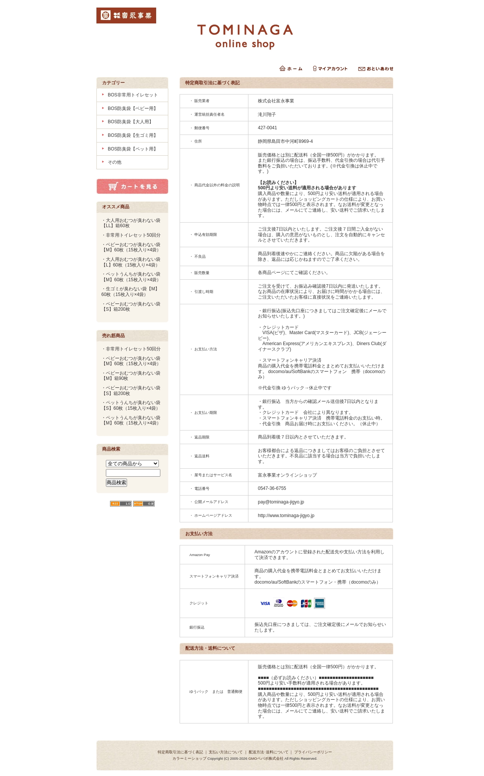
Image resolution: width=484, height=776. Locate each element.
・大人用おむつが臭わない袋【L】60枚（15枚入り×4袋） (130, 262)
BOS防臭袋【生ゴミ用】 (133, 135)
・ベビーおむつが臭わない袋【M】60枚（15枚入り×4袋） (131, 247)
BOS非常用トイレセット (133, 95)
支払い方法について (226, 752)
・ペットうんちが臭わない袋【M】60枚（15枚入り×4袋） (131, 276)
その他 (114, 162)
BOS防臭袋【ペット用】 (133, 149)
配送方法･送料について (269, 752)
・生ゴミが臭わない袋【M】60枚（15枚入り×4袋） (130, 291)
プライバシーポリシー (313, 752)
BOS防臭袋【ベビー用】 (133, 108)
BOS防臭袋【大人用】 (131, 121)
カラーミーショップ (189, 758)
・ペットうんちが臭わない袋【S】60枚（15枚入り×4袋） (130, 405)
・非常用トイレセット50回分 (131, 235)
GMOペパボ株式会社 (266, 758)
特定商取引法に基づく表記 (180, 752)
